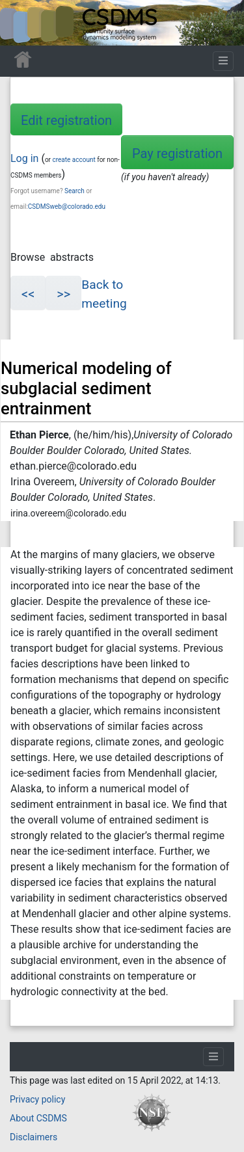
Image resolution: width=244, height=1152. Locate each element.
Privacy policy (37, 1099)
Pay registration (177, 153)
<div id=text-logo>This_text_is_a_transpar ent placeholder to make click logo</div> (20, 23)
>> (63, 294)
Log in (24, 158)
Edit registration (66, 120)
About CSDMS (38, 1118)
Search (74, 190)
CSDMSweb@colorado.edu (66, 206)
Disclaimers (33, 1137)
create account (73, 159)
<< (27, 294)
